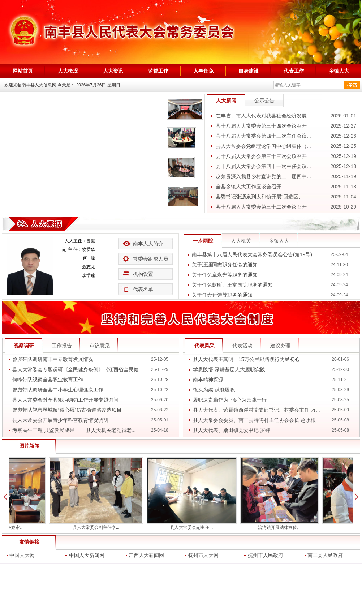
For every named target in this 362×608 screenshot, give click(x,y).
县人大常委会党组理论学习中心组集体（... (263, 146)
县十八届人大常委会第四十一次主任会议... (263, 166)
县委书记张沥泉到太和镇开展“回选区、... (261, 197)
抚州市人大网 (203, 555)
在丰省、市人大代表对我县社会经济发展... (263, 116)
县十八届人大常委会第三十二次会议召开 (261, 207)
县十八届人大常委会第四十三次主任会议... (263, 136)
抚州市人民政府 (265, 555)
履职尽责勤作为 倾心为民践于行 (230, 400)
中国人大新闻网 (86, 555)
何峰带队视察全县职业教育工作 (47, 379)
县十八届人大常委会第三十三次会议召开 (261, 156)
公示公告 (264, 100)
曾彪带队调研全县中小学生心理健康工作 (57, 390)
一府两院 (203, 241)
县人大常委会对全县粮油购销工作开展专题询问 (65, 400)
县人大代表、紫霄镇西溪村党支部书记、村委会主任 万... (256, 410)
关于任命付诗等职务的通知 (222, 295)
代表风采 (204, 345)
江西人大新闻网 (146, 555)
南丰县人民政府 (325, 555)
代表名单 (143, 289)
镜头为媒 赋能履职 (214, 390)
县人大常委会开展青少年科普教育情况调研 (60, 420)
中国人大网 (22, 555)
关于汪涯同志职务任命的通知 (225, 264)
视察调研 (24, 345)
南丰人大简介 (148, 244)
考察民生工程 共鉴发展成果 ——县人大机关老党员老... (73, 430)
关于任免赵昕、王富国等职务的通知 (232, 285)
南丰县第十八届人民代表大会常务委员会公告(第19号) (252, 254)
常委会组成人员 (150, 259)
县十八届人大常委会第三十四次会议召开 (261, 126)
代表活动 (242, 345)
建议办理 (280, 345)
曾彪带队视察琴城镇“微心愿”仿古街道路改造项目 (67, 410)
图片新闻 (29, 446)
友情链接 (29, 542)
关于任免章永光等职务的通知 (225, 275)
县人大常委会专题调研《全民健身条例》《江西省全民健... (77, 369)
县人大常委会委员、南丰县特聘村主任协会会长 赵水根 (254, 420)
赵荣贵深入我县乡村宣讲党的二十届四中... (263, 176)
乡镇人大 (279, 241)
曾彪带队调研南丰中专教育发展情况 (52, 359)
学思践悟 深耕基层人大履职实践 (229, 369)
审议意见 (100, 345)
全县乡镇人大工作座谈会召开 (248, 186)
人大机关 (241, 241)
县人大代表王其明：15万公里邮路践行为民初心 (246, 359)
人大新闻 (226, 100)
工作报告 (62, 345)
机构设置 (143, 274)
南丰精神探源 (208, 379)
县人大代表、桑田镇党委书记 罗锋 (231, 430)
